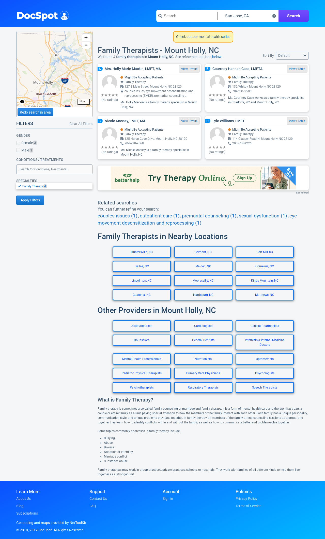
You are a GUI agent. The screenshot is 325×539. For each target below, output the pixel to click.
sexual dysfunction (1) (263, 216)
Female (26, 143)
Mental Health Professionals (141, 359)
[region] (54, 69)
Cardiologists (203, 326)
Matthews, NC (264, 295)
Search (293, 15)
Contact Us (98, 498)
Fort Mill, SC (265, 252)
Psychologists (264, 373)
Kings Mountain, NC (264, 280)
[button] (292, 56)
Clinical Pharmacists (265, 326)
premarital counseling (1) (209, 216)
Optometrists (265, 359)
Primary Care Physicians (203, 373)
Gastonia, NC (142, 295)
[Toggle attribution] (22, 102)
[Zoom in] (86, 37)
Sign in (168, 498)
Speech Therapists (264, 387)
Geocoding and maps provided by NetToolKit (51, 523)
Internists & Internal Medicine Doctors (264, 342)
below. (217, 57)
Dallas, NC (142, 266)
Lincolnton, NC (142, 280)
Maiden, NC (203, 266)
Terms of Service (248, 506)
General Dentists (203, 340)
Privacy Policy (246, 498)
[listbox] (54, 186)
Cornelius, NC (264, 266)
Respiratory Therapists (203, 387)
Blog (19, 506)
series (225, 37)
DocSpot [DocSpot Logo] (41, 15)
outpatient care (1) (160, 216)
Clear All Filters (80, 124)
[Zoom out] (86, 45)
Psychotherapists (142, 387)
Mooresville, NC (203, 280)
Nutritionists (203, 359)
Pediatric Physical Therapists (142, 373)
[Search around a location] (248, 16)
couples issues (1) (117, 216)
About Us (23, 498)
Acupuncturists (141, 326)
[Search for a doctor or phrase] (186, 16)
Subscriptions (27, 513)
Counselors (141, 340)
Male (24, 150)
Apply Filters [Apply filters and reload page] (30, 200)
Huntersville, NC (142, 252)
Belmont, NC (203, 252)
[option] (57, 186)
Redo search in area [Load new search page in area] (35, 112)
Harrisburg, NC (203, 295)
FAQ (92, 506)
